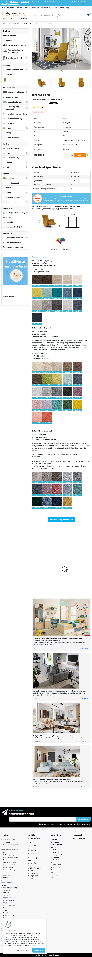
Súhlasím (39, 950)
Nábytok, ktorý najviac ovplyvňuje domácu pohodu (52, 736)
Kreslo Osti (38, 572)
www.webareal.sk (53, 955)
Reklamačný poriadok (49, 8)
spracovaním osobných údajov (60, 824)
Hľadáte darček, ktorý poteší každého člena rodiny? (52, 779)
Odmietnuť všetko (23, 950)
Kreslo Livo (67, 566)
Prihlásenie (75, 2)
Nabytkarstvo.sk (9, 296)
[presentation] (34, 49)
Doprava (19, 8)
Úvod (4, 23)
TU (72, 249)
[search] (58, 16)
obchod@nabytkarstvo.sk (10, 4)
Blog (67, 8)
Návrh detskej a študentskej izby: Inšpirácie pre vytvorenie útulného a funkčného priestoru (58, 639)
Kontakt (61, 8)
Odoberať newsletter (21, 813)
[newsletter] (83, 819)
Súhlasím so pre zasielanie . (66, 824)
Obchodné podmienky (32, 8)
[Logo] (14, 15)
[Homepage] (2, 8)
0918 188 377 (14, 2)
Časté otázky (9, 8)
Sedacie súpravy (14, 23)
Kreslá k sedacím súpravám (32, 23)
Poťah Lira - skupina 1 (40, 257)
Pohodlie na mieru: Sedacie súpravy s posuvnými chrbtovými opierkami (60, 691)
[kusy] (65, 155)
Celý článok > (84, 648)
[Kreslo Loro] (61, 49)
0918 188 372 (25, 2)
